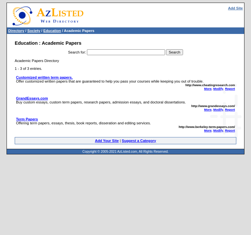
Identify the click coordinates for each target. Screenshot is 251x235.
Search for (76, 52)
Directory (16, 31)
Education (52, 31)
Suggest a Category (139, 141)
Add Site (235, 8)
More (208, 88)
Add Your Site (107, 141)
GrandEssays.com (32, 98)
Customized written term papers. (44, 77)
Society (33, 31)
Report (230, 88)
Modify (218, 88)
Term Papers (27, 119)
